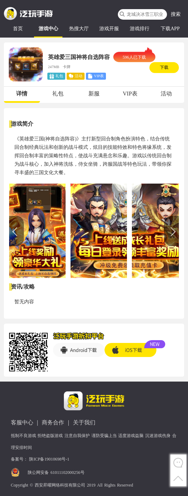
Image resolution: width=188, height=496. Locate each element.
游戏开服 (109, 28)
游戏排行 (139, 28)
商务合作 (53, 422)
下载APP (170, 28)
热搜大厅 (79, 28)
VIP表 (130, 94)
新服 (94, 94)
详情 (21, 94)
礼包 (57, 94)
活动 (166, 94)
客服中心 (22, 422)
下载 (164, 67)
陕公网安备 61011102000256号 (56, 472)
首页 (18, 28)
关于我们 (84, 422)
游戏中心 (48, 28)
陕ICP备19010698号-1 (49, 459)
